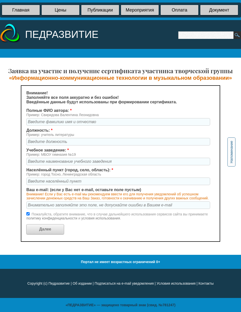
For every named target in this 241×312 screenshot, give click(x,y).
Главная (21, 10)
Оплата (179, 10)
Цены (60, 10)
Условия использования (176, 283)
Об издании (82, 283)
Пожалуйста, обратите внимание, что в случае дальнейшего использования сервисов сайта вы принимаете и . (117, 216)
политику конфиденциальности (52, 218)
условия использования (100, 218)
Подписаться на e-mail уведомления (124, 283)
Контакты (206, 283)
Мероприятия (140, 10)
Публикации (100, 10)
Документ (219, 10)
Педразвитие (59, 283)
